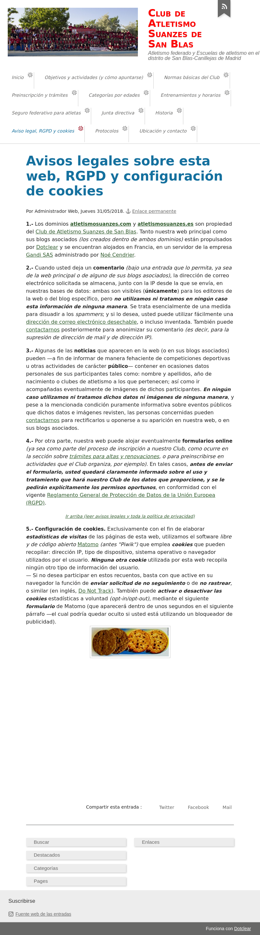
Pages (41, 881)
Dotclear (47, 247)
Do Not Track (94, 591)
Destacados (47, 855)
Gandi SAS (39, 255)
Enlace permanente (154, 211)
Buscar (41, 842)
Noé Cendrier (117, 255)
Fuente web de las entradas (43, 914)
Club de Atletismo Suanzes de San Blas (85, 232)
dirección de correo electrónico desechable (81, 322)
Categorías (46, 868)
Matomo (88, 544)
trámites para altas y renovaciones (114, 456)
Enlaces (150, 842)
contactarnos (43, 330)
